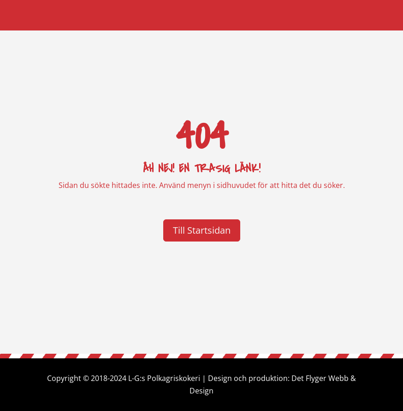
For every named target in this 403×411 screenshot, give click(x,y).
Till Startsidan (202, 230)
